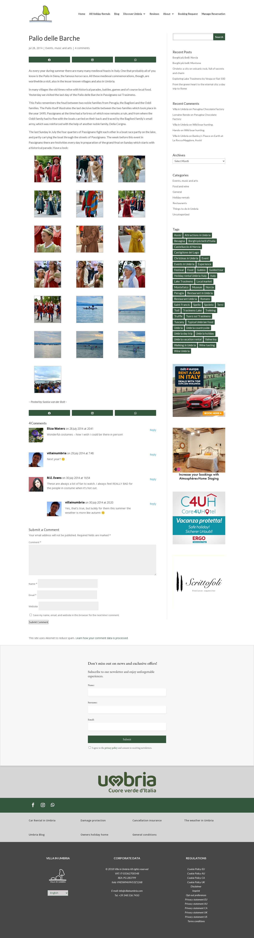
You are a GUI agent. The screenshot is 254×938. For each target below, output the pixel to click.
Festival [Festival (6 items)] (179, 269)
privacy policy (111, 747)
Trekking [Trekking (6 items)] (210, 310)
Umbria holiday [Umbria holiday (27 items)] (205, 333)
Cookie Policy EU (196, 869)
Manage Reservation (213, 13)
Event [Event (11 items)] (205, 258)
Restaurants (180, 203)
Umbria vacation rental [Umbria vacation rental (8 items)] (188, 339)
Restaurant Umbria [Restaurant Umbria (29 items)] (185, 298)
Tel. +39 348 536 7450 (127, 895)
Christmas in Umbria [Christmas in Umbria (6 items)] (186, 258)
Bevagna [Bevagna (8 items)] (179, 241)
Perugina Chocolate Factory (208, 109)
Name (33, 583)
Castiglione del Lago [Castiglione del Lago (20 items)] (186, 252)
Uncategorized (181, 214)
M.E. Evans (54, 478)
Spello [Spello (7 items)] (197, 304)
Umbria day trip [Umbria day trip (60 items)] (183, 333)
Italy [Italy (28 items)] (213, 275)
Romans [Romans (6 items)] (205, 298)
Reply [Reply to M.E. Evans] (153, 479)
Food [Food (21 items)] (190, 269)
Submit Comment (38, 622)
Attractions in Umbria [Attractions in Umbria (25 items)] (198, 235)
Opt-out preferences (196, 895)
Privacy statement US (196, 916)
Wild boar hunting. (203, 124)
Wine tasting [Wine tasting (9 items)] (207, 345)
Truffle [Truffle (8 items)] (178, 316)
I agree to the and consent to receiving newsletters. (122, 747)
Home (81, 13)
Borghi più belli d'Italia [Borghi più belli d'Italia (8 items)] (201, 241)
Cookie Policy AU (196, 873)
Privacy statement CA (196, 908)
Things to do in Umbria (185, 208)
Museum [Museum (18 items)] (197, 287)
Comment (35, 542)
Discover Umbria (132, 13)
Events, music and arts (58, 48)
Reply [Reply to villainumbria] (153, 454)
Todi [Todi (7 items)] (176, 310)
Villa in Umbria (180, 109)
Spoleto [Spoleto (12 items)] (209, 304)
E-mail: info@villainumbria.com (127, 890)
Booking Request (188, 13)
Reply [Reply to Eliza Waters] (153, 430)
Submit (127, 739)
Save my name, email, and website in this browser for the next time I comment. (76, 615)
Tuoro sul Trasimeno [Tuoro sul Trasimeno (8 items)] (198, 316)
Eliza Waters (56, 429)
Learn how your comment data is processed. (102, 638)
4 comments (82, 48)
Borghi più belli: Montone (187, 63)
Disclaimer (196, 886)
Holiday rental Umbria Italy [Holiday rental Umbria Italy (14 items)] (190, 275)
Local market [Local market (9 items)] (204, 281)
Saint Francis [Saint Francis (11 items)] (182, 304)
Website (33, 606)
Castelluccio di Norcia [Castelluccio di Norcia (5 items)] (187, 246)
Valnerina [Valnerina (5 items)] (211, 339)
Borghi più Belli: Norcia (185, 57)
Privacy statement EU (196, 899)
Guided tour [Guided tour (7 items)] (216, 269)
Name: (91, 685)
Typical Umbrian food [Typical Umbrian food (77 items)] (200, 322)
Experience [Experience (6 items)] (204, 264)
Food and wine (181, 186)
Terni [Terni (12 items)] (220, 304)
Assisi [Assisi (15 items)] (177, 235)
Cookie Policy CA (196, 877)
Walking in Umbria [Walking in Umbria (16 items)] (185, 345)
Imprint (196, 890)
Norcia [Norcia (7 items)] (210, 287)
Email (32, 595)
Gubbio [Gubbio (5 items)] (201, 269)
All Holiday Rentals (99, 13)
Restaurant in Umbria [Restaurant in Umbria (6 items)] (200, 293)
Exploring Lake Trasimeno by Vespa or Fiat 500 (199, 78)
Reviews (154, 13)
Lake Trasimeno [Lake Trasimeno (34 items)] (183, 281)
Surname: (92, 702)
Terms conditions (196, 921)
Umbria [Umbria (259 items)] (178, 327)
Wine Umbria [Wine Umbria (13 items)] (182, 351)
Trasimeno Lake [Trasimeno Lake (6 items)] (192, 310)
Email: (91, 719)
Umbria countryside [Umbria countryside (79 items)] (198, 327)
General (177, 191)
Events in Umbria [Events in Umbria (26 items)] (184, 264)
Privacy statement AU (196, 903)
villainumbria (56, 453)
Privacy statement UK (196, 912)
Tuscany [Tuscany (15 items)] (179, 322)
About (166, 13)
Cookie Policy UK (196, 882)
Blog (116, 13)
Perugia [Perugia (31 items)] (179, 293)
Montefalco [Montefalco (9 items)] (181, 287)
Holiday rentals (181, 197)
